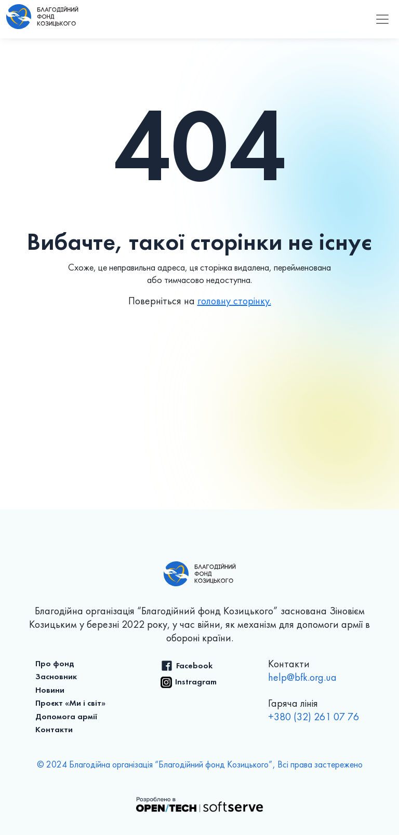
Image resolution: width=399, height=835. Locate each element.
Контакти (54, 730)
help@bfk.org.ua (302, 678)
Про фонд (54, 664)
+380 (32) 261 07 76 (313, 717)
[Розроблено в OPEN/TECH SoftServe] (199, 804)
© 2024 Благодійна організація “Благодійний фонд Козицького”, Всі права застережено (200, 765)
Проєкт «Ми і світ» (70, 703)
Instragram (196, 682)
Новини (49, 690)
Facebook (194, 666)
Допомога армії (66, 717)
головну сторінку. (234, 302)
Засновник (56, 677)
